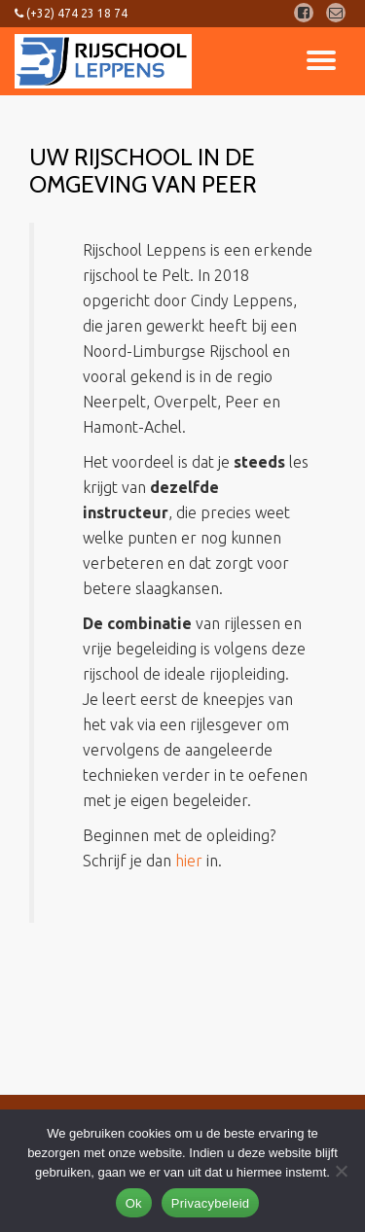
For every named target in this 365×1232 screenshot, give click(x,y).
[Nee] (340, 1170)
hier (188, 860)
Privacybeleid (210, 1203)
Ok (134, 1203)
